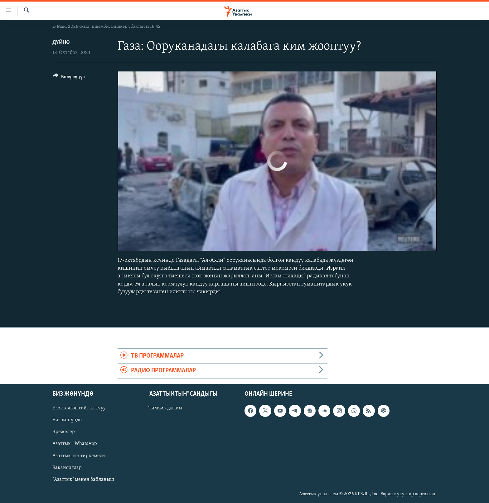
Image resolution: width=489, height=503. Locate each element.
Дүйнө (61, 43)
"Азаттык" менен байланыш (83, 479)
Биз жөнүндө (67, 420)
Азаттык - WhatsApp (74, 443)
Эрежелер (63, 431)
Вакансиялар (67, 467)
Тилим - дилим (165, 408)
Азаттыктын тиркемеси (78, 455)
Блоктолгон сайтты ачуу (79, 408)
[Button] (69, 77)
